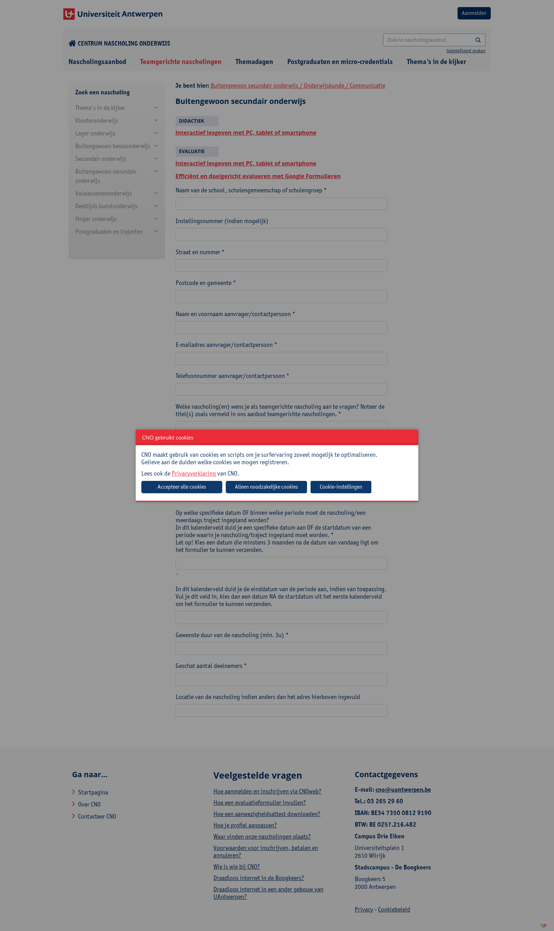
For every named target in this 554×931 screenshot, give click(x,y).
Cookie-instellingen (341, 486)
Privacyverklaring (194, 473)
